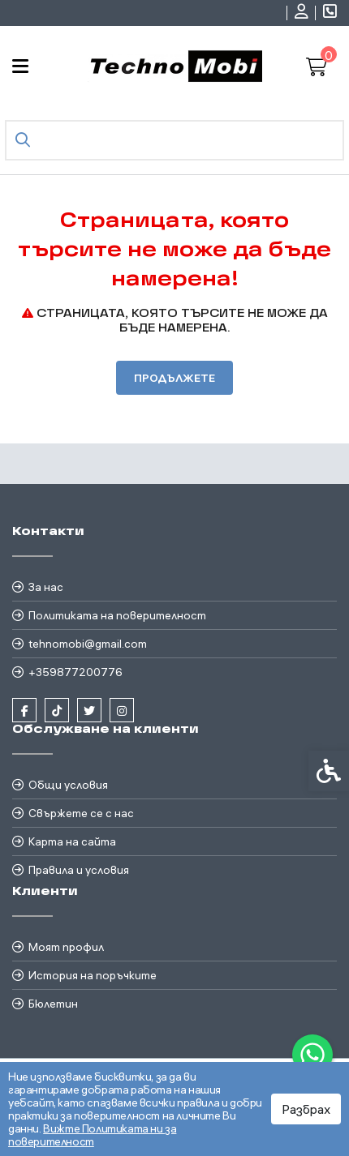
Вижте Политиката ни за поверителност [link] (92, 1135)
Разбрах (306, 1109)
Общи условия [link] (68, 784)
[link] (312, 1054)
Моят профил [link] (66, 947)
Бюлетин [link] (53, 1003)
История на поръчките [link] (92, 975)
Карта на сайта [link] (72, 841)
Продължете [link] (174, 377)
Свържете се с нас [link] (81, 813)
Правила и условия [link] (78, 870)
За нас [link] (45, 587)
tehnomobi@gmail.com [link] (87, 643)
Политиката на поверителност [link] (117, 615)
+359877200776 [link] (75, 672)
